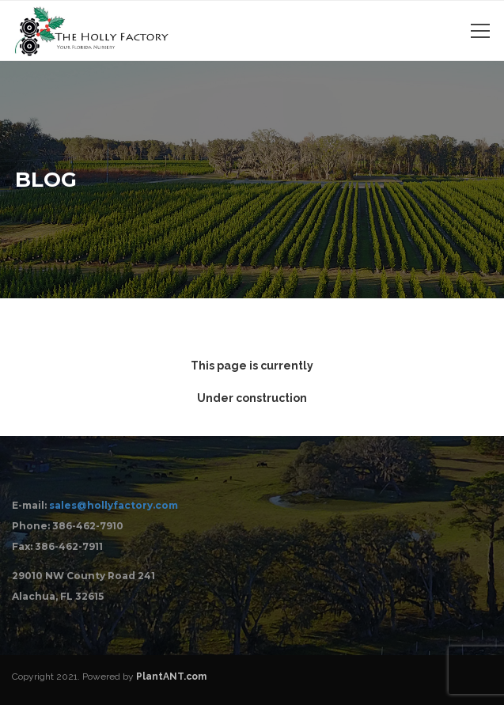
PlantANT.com (171, 676)
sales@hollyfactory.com (113, 505)
